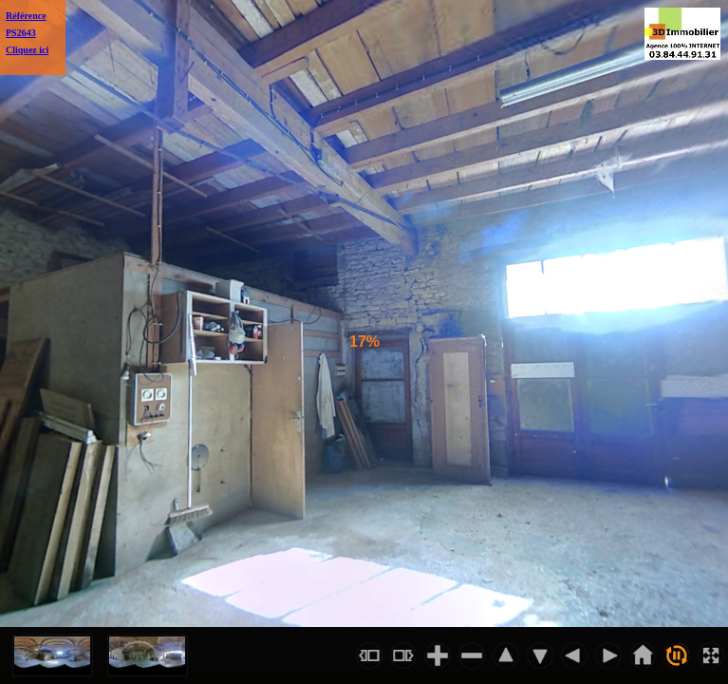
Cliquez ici (27, 50)
